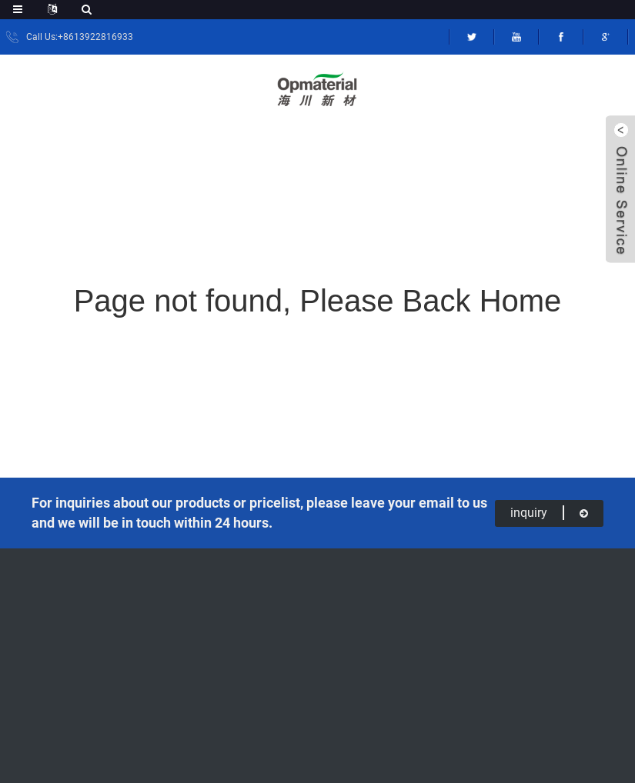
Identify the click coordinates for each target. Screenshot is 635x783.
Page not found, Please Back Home (318, 301)
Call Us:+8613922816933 (79, 37)
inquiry (549, 512)
